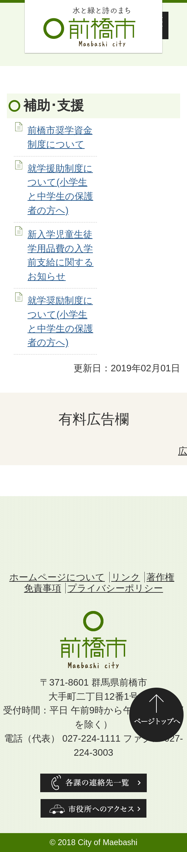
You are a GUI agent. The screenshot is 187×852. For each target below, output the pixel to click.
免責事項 (42, 588)
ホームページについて (57, 577)
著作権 (160, 577)
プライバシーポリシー (115, 588)
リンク (125, 577)
